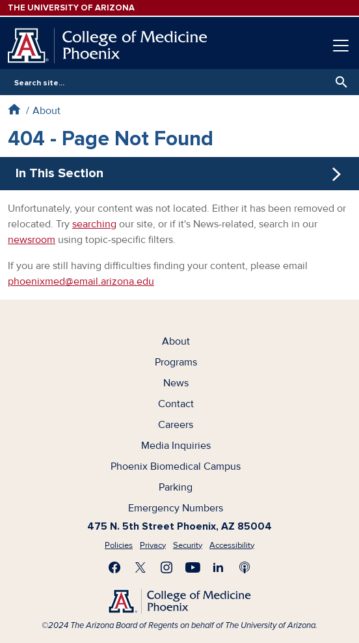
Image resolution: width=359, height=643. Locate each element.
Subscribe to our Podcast (244, 567)
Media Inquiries (176, 445)
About (46, 110)
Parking (176, 487)
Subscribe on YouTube (192, 567)
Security (187, 545)
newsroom (31, 239)
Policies (119, 545)
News (176, 383)
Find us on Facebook (114, 567)
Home (14, 109)
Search (338, 82)
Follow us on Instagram (166, 567)
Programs (176, 362)
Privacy (153, 545)
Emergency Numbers (175, 508)
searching (94, 224)
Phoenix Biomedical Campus (176, 466)
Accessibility (231, 545)
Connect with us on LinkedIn (218, 567)
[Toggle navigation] (340, 45)
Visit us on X (140, 567)
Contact (176, 403)
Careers (175, 424)
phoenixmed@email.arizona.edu (81, 281)
